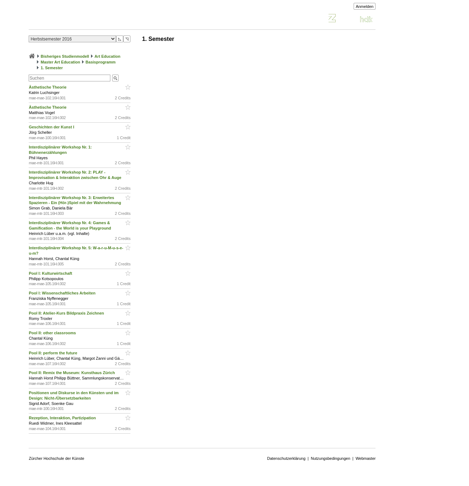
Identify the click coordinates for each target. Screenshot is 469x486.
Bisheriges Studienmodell (65, 56)
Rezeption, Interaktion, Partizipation (63, 418)
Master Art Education (60, 62)
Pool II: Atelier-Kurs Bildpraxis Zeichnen (67, 313)
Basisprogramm (101, 62)
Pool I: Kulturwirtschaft (51, 273)
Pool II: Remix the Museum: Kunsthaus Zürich (73, 373)
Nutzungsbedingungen (330, 458)
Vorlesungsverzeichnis (81, 19)
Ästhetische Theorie (48, 87)
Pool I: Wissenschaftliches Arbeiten (62, 293)
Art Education (107, 56)
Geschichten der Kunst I (52, 127)
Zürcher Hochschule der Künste (56, 458)
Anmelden (365, 6)
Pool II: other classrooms (53, 333)
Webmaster (365, 458)
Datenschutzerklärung (286, 458)
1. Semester (52, 68)
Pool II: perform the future (53, 353)
